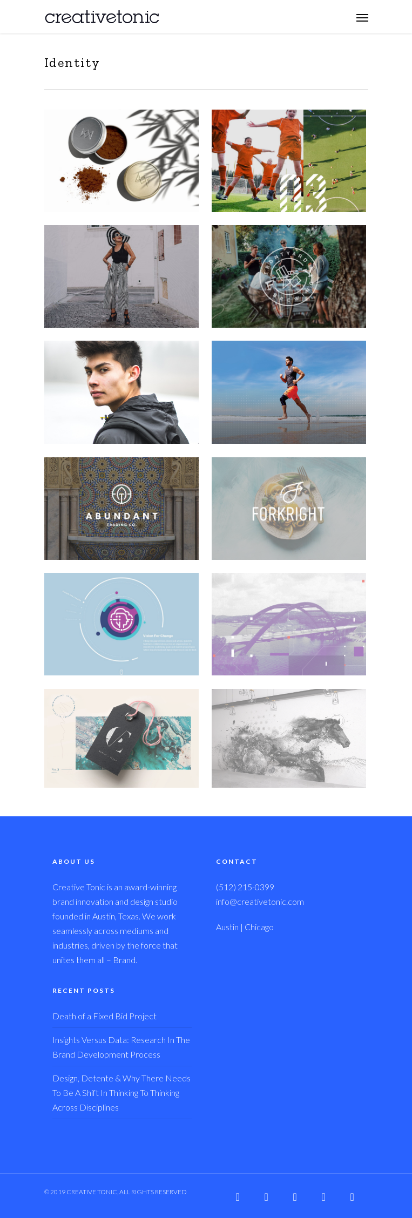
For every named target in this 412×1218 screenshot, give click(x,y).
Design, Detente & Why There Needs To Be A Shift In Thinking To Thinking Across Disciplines (121, 1092)
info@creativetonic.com (260, 901)
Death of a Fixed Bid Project (104, 1016)
